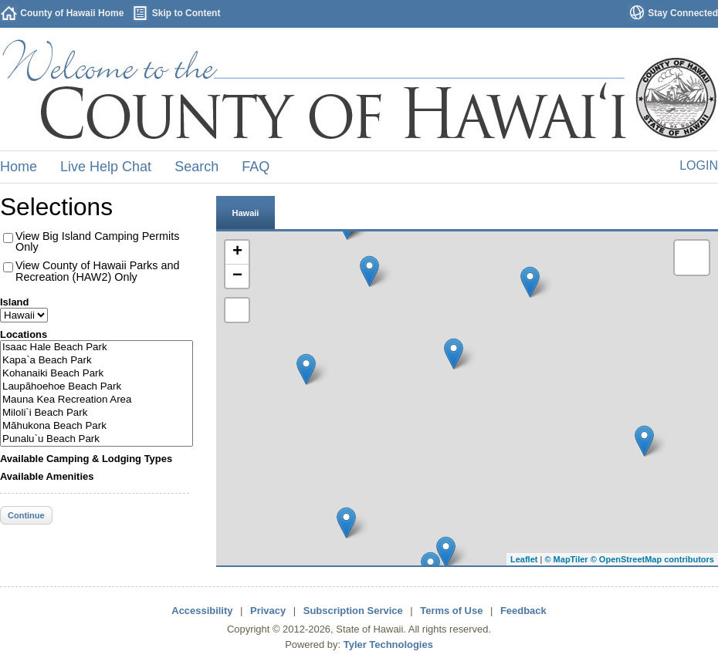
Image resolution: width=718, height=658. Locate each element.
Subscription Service (353, 610)
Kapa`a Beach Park (96, 360)
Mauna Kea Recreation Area (96, 400)
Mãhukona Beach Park (96, 426)
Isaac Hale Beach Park (96, 347)
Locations (23, 334)
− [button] (237, 276)
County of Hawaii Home (72, 13)
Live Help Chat (105, 166)
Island (14, 302)
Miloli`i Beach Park (96, 413)
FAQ (255, 166)
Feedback (523, 610)
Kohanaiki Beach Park (96, 373)
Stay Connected (683, 13)
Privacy (268, 610)
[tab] (245, 212)
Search (196, 166)
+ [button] (237, 252)
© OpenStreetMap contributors (652, 559)
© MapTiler (566, 559)
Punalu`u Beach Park (96, 439)
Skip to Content (186, 13)
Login (698, 165)
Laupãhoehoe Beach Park (96, 386)
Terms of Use (451, 610)
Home (18, 166)
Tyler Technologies (388, 644)
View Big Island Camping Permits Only (97, 241)
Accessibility (201, 610)
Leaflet (523, 559)
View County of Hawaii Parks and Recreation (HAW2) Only (97, 270)
